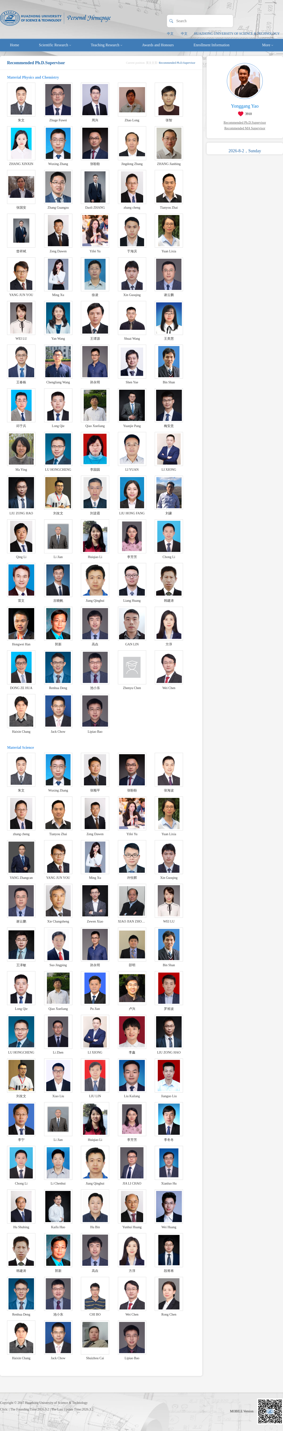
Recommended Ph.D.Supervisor (245, 122)
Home (14, 45)
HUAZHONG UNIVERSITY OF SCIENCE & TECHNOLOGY (237, 33)
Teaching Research (106, 45)
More (267, 45)
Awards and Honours (158, 45)
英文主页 (151, 62)
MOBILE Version (242, 1411)
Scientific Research (55, 45)
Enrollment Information (211, 45)
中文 (170, 33)
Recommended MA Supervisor (244, 128)
